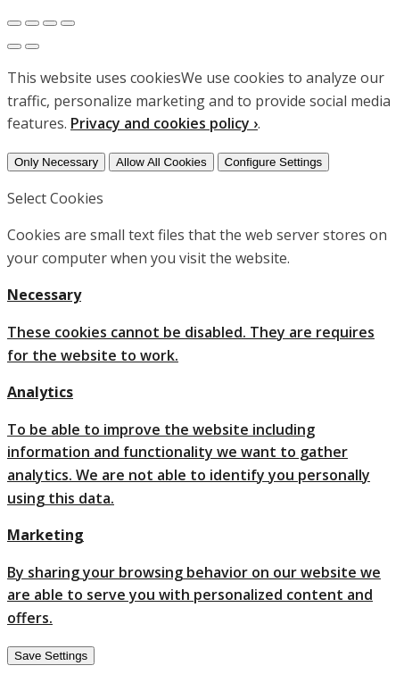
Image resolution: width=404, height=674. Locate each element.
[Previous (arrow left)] (14, 46)
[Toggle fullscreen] (50, 23)
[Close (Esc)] (14, 23)
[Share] (32, 23)
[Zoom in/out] (68, 23)
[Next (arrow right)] (32, 46)
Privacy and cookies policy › (164, 123)
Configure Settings (274, 162)
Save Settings (50, 655)
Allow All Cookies (161, 162)
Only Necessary (56, 162)
